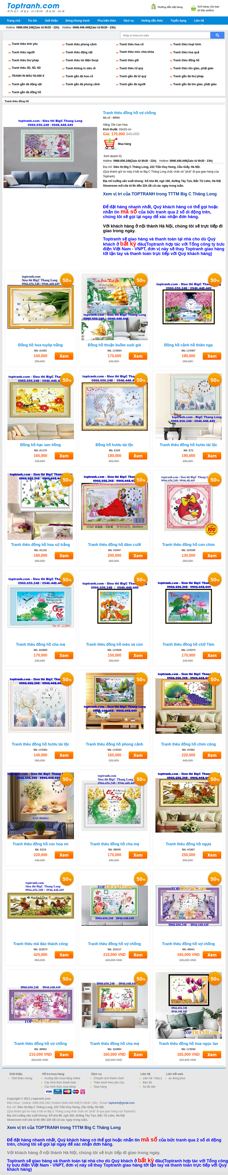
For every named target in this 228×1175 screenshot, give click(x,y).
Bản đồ (147, 1082)
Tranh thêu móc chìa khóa (136, 52)
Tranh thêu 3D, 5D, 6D (26, 68)
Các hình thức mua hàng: (60, 1086)
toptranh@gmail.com (122, 1103)
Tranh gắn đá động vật (27, 84)
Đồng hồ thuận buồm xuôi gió (114, 345)
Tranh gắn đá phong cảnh (83, 84)
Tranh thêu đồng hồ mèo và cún (114, 644)
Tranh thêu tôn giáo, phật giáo (193, 68)
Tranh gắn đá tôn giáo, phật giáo (195, 84)
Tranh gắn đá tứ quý (132, 76)
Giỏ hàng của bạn (208, 6)
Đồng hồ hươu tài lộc (114, 445)
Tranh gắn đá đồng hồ (26, 92)
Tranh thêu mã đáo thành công (40, 944)
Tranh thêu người (23, 52)
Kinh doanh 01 (113, 156)
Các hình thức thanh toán (60, 1082)
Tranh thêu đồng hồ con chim (188, 545)
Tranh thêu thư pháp (25, 60)
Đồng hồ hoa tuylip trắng (40, 345)
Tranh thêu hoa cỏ (131, 44)
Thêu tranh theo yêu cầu (109, 1082)
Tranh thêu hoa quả (186, 52)
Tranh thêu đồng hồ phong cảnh (114, 744)
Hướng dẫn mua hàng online (62, 1078)
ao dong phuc (177, 1078)
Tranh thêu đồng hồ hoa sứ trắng (40, 545)
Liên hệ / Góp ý (152, 1078)
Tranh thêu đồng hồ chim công (188, 744)
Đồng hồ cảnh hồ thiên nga (188, 345)
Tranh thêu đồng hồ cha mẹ (40, 644)
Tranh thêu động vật (79, 52)
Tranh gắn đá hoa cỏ (79, 76)
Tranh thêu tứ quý (131, 68)
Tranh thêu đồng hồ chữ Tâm (188, 644)
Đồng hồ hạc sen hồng (40, 445)
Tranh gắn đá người (132, 84)
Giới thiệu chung (22, 1078)
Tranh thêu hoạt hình (187, 44)
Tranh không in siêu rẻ (81, 68)
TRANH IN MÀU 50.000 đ (28, 75)
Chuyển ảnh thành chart (109, 1078)
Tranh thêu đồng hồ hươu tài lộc (188, 445)
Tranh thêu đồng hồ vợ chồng (129, 113)
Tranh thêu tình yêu (25, 44)
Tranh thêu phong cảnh (81, 44)
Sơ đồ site (149, 1086)
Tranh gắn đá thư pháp (188, 76)
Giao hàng (100, 1086)
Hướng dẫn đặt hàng (170, 7)
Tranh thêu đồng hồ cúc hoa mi (40, 844)
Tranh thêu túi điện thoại (82, 60)
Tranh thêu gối (129, 60)
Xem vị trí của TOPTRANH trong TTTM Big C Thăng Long (160, 194)
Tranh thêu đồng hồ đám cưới (114, 545)
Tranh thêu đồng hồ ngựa (188, 844)
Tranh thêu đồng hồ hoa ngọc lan (188, 1044)
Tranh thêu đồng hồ (186, 60)
